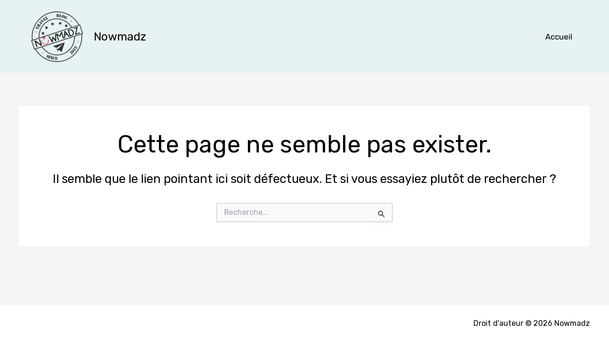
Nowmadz (120, 36)
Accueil (558, 36)
